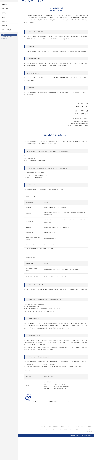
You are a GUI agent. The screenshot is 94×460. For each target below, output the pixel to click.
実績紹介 (4, 25)
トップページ (42, 449)
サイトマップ (89, 454)
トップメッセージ (69, 449)
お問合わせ (4, 41)
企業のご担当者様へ (7, 33)
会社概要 (4, 8)
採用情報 (4, 29)
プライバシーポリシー (87, 451)
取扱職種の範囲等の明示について (8, 40)
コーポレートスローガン (81, 449)
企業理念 (4, 16)
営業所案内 (5, 12)
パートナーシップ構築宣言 (56, 451)
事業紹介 (4, 20)
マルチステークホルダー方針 (42, 451)
